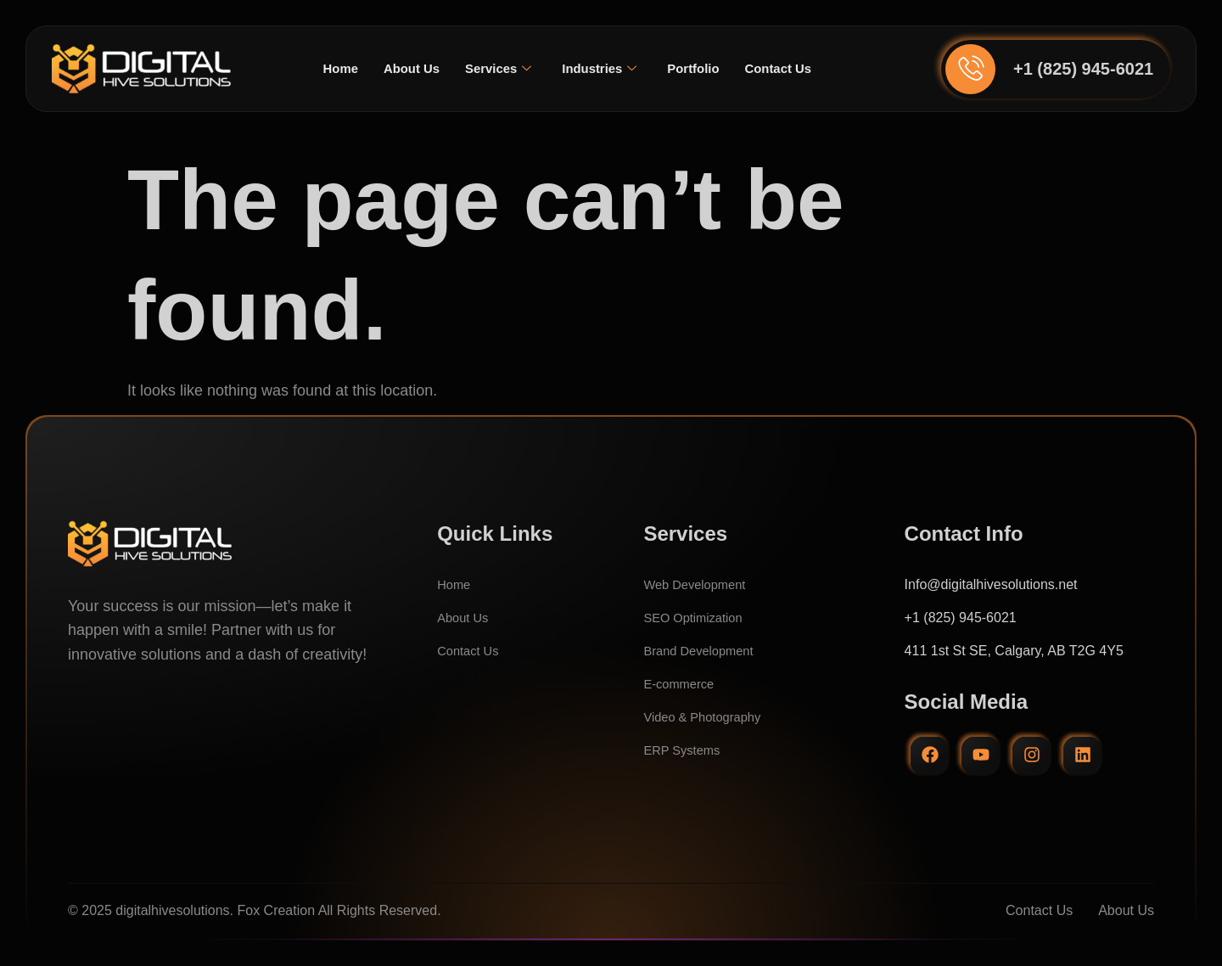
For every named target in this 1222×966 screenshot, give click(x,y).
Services (495, 69)
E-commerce (681, 684)
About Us (404, 68)
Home (329, 68)
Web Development (698, 584)
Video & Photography (707, 717)
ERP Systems (684, 750)
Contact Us (787, 68)
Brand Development (703, 650)
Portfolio (698, 68)
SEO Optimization (697, 617)
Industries (600, 69)
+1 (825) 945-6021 (1083, 68)
